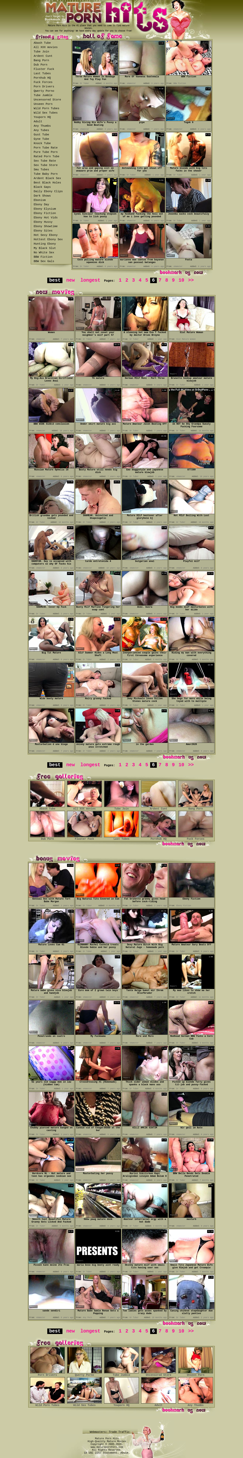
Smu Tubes (41, 169)
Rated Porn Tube (46, 156)
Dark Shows (42, 195)
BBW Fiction (43, 257)
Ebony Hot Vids (46, 217)
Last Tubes (42, 73)
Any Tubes (41, 130)
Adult (38, 121)
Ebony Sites (43, 230)
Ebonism (40, 200)
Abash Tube (42, 43)
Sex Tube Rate (45, 161)
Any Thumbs (42, 126)
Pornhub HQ (42, 78)
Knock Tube (42, 143)
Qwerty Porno (44, 91)
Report (77, 72)
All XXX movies (46, 47)
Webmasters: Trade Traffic (110, 1432)
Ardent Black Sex (47, 178)
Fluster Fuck (44, 69)
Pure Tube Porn (46, 152)
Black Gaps (42, 187)
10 (181, 280)
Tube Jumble (43, 95)
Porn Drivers (44, 86)
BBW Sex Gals (44, 261)
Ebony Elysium (45, 209)
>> (191, 280)
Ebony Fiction (45, 213)
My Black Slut (45, 248)
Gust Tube (41, 134)
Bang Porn (41, 60)
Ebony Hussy (43, 222)
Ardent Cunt (43, 56)
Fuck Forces (43, 82)
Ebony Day (41, 204)
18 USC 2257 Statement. (101, 1452)
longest (90, 280)
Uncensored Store (47, 99)
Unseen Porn (43, 104)
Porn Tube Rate (46, 147)
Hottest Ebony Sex (48, 239)
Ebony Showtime (46, 226)
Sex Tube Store (46, 165)
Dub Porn (40, 64)
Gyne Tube (41, 139)
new (70, 280)
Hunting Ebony (45, 244)
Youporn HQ (42, 117)
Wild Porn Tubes (46, 108)
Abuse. (125, 1452)
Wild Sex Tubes (46, 113)
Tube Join (41, 51)
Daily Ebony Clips (48, 191)
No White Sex (44, 252)
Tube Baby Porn (46, 174)
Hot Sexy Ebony (46, 235)
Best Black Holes (47, 182)
